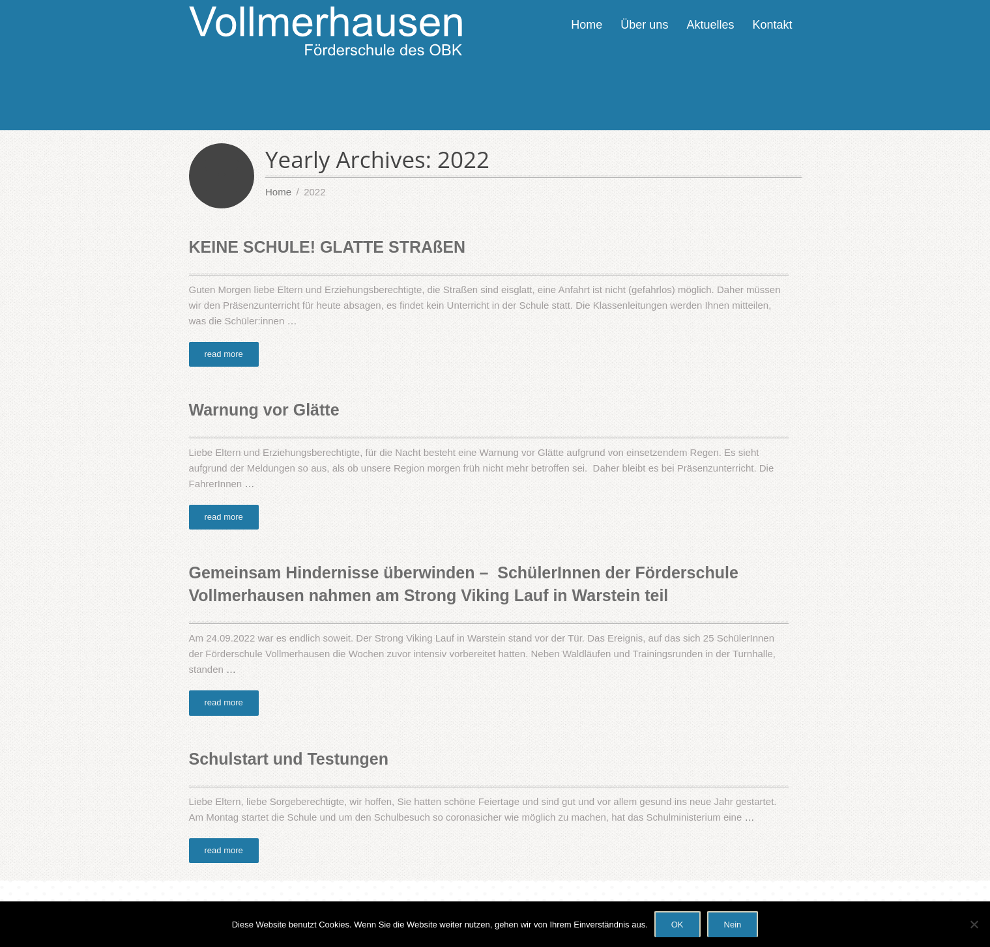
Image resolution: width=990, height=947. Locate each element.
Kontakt (772, 24)
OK (677, 924)
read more (224, 354)
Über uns (644, 24)
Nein (733, 924)
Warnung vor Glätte (264, 410)
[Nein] (973, 924)
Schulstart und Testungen (289, 759)
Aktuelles (710, 24)
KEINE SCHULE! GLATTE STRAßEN (327, 247)
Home (586, 24)
